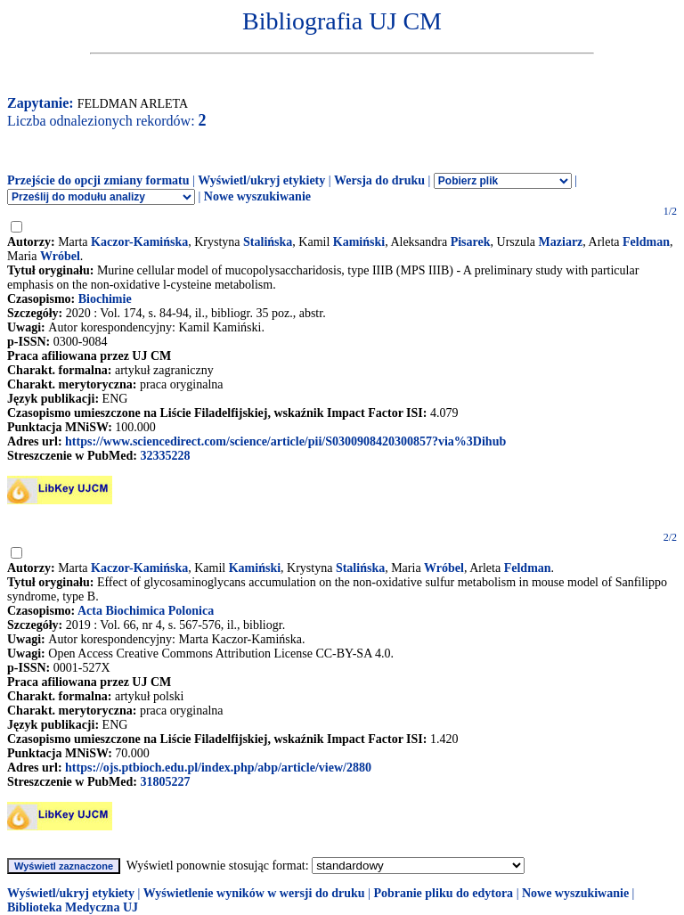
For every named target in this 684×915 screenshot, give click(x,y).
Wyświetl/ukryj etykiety (261, 180)
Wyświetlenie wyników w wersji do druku (254, 893)
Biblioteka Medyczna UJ (72, 907)
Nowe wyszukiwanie (257, 196)
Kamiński (359, 242)
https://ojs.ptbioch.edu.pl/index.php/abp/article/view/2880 (218, 767)
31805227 (165, 781)
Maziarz (561, 242)
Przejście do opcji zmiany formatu (98, 180)
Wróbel (60, 256)
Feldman (646, 242)
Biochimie (105, 299)
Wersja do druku (379, 180)
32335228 (165, 455)
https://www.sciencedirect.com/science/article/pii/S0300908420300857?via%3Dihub (285, 441)
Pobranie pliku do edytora (443, 893)
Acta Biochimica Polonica (145, 610)
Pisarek (471, 242)
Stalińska (267, 242)
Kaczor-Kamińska (139, 242)
